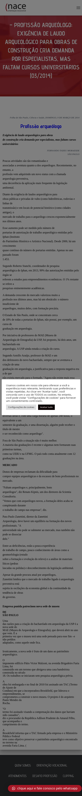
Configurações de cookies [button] (21, 407)
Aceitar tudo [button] (46, 407)
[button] (45, 788)
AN (1, 794)
